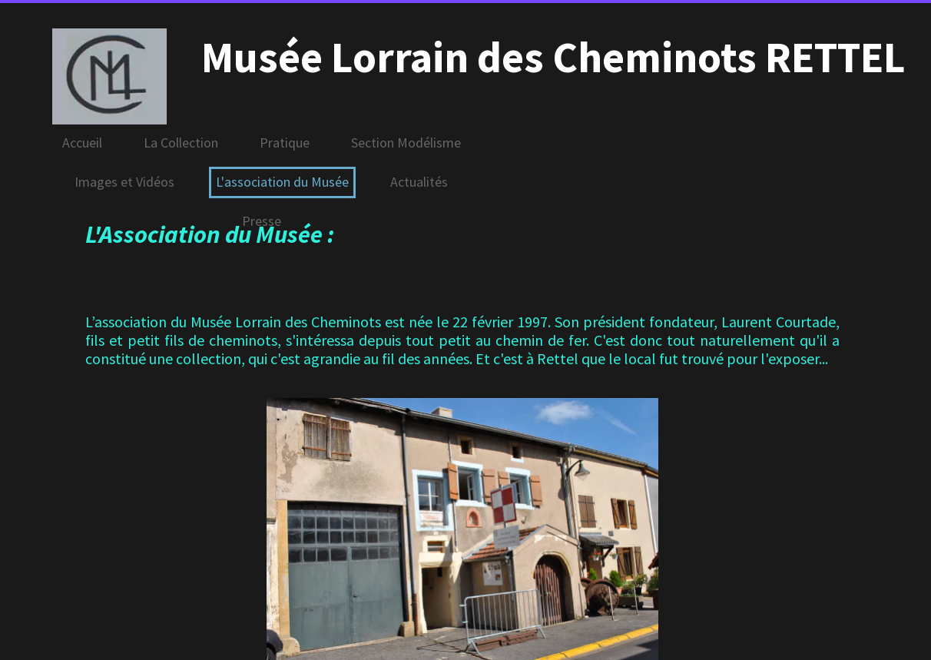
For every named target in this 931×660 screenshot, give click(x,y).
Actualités (419, 182)
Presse (261, 221)
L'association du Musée (282, 182)
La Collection (181, 142)
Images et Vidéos (124, 182)
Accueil (82, 142)
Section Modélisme (406, 142)
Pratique (285, 142)
